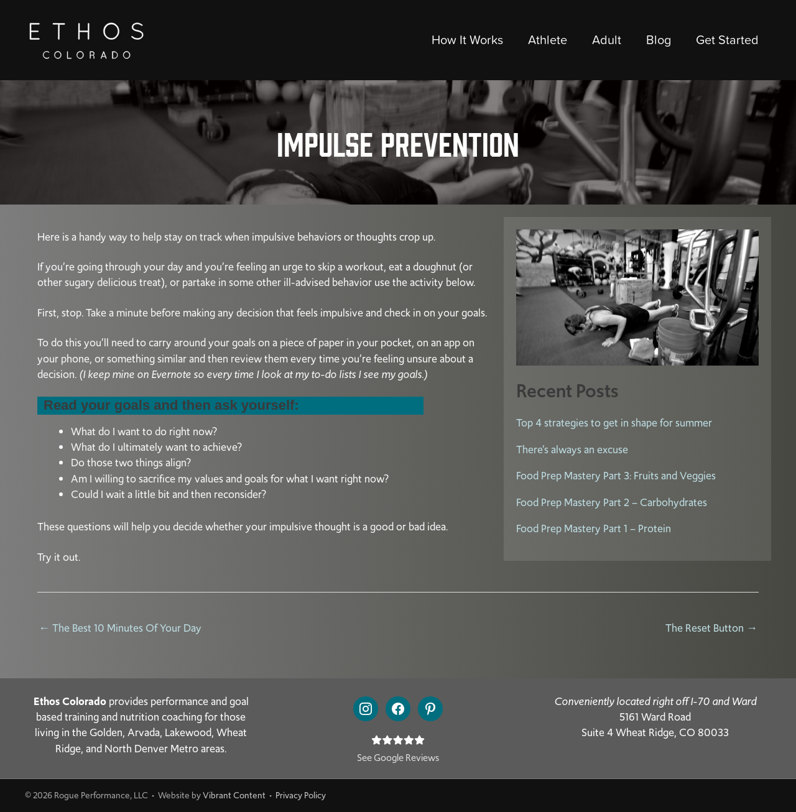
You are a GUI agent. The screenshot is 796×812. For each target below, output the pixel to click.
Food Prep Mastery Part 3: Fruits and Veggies (616, 475)
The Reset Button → (711, 628)
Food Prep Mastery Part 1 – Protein (593, 528)
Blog (658, 39)
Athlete (547, 39)
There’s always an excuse (572, 449)
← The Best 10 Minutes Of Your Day (120, 628)
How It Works (467, 39)
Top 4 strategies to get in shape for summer (614, 422)
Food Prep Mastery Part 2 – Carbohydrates (611, 502)
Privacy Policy (300, 795)
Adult (606, 39)
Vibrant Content (234, 795)
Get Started (727, 39)
